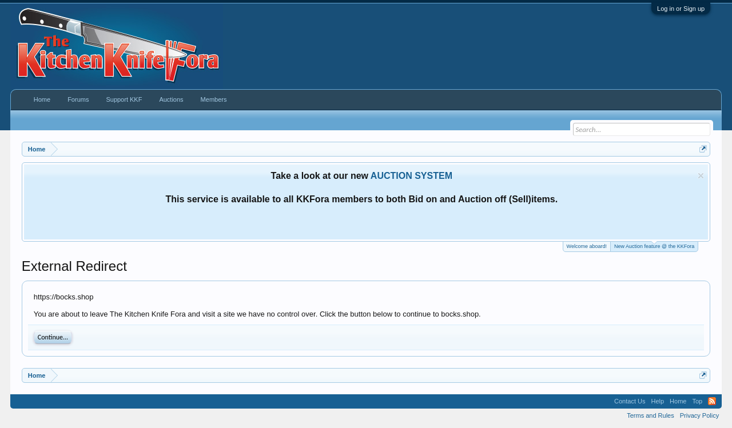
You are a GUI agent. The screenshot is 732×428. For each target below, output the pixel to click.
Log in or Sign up (681, 8)
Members (214, 99)
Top (697, 401)
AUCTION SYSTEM (411, 176)
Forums (78, 99)
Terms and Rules (650, 415)
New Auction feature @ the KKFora (654, 245)
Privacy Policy (699, 415)
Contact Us (629, 401)
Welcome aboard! (587, 246)
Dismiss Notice (701, 175)
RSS (712, 401)
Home (42, 99)
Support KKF (124, 99)
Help (657, 401)
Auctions (171, 99)
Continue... (53, 337)
